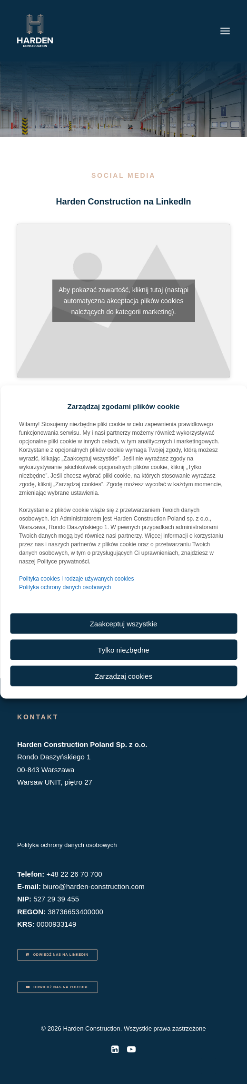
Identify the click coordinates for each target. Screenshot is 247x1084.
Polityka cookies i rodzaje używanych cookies (76, 578)
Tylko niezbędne (123, 649)
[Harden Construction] (35, 31)
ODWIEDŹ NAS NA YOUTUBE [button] (57, 987)
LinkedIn (173, 201)
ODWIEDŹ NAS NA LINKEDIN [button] (57, 955)
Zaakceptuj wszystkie (124, 623)
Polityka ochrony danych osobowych (65, 587)
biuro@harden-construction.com (94, 886)
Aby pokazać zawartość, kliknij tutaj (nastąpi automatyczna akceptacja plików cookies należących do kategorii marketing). (123, 301)
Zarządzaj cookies (123, 676)
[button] (225, 30)
